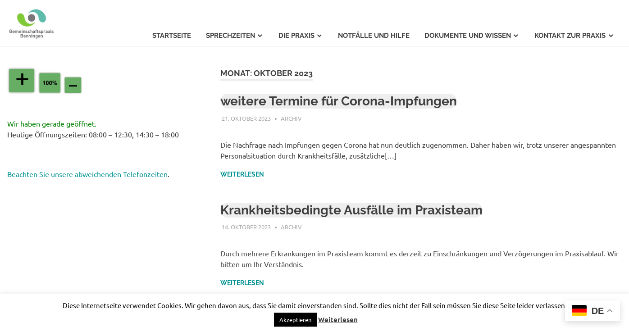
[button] (295, 320)
